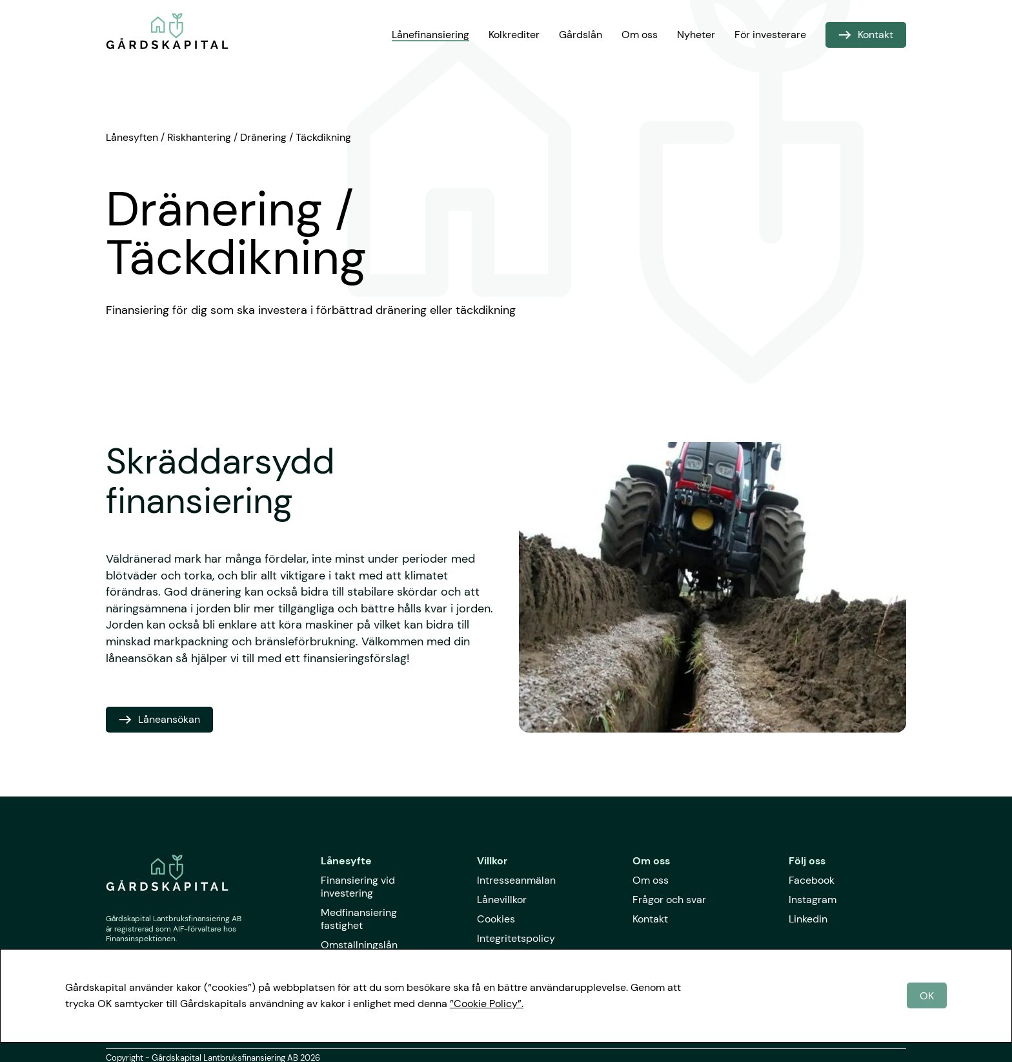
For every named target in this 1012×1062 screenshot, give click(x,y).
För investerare (770, 34)
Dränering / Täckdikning (295, 137)
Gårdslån (580, 34)
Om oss (640, 34)
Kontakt (650, 919)
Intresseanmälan (516, 880)
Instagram (812, 899)
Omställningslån (359, 945)
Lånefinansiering (430, 34)
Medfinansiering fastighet (359, 919)
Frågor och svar (669, 899)
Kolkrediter (514, 34)
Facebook (812, 880)
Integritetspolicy (516, 938)
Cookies (496, 919)
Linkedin (808, 919)
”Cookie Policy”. (486, 1003)
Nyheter (696, 34)
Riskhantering (199, 137)
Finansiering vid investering (358, 886)
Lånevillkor (502, 899)
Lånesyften (132, 137)
